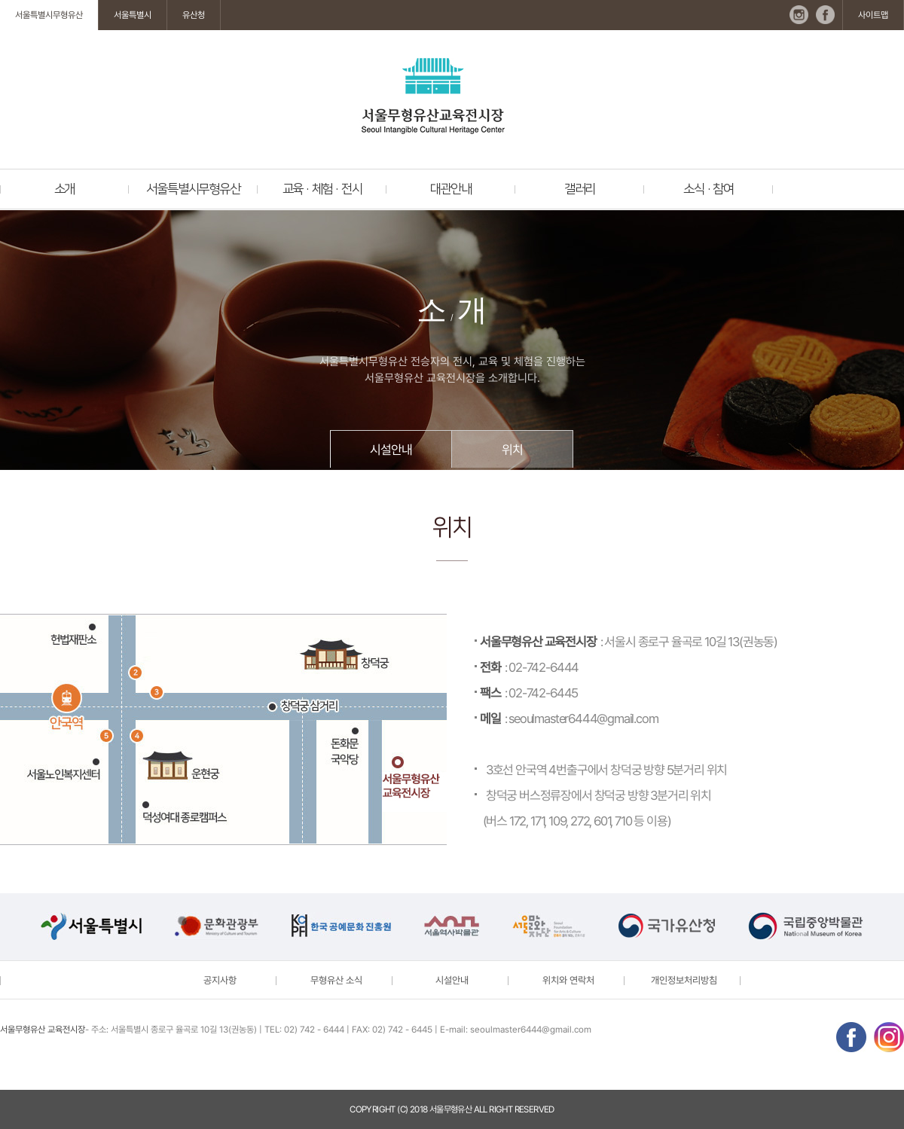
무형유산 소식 (336, 980)
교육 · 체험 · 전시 (322, 189)
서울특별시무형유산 (49, 15)
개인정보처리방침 (684, 980)
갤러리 (579, 189)
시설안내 (390, 449)
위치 (512, 449)
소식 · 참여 (708, 189)
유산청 (193, 15)
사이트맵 (873, 15)
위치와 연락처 (568, 980)
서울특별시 (132, 15)
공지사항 (220, 980)
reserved (534, 1109)
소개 (64, 189)
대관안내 (451, 189)
